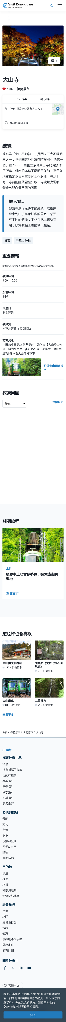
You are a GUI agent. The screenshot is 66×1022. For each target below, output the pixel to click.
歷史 (5, 835)
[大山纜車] (16, 692)
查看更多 (8, 715)
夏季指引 (8, 786)
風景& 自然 (9, 847)
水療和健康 (9, 841)
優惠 (5, 933)
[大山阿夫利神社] (16, 655)
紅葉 (7, 240)
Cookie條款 (11, 1006)
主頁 (4, 732)
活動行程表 (9, 775)
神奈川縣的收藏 (12, 770)
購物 (5, 852)
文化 (5, 824)
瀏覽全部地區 (10, 896)
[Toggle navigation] (59, 5)
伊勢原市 (23, 89)
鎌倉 (5, 879)
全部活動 (8, 858)
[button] (28, 644)
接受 (33, 1015)
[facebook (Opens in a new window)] (4, 968)
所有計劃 (8, 950)
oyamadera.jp (19, 123)
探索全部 (8, 803)
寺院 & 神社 (23, 240)
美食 (5, 830)
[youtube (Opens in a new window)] (29, 968)
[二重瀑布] (49, 692)
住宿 (5, 911)
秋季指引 (8, 792)
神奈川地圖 (9, 890)
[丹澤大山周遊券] (33, 367)
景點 (5, 819)
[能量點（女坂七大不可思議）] (49, 657)
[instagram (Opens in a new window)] (21, 968)
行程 (5, 928)
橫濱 (5, 873)
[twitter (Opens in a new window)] (12, 968)
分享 (45, 99)
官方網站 (39, 265)
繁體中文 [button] (12, 985)
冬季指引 (8, 798)
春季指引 (8, 781)
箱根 (5, 885)
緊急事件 (8, 945)
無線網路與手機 (12, 939)
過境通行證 (9, 922)
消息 (5, 764)
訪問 (5, 917)
